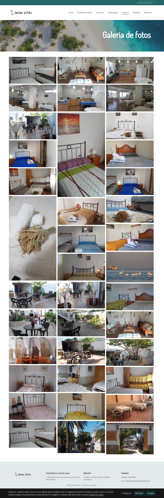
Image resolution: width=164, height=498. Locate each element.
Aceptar (150, 493)
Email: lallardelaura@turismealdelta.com (135, 481)
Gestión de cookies (89, 485)
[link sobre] (25, 474)
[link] (23, 12)
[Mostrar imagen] (32, 70)
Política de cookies (74, 485)
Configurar (126, 493)
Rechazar (139, 493)
